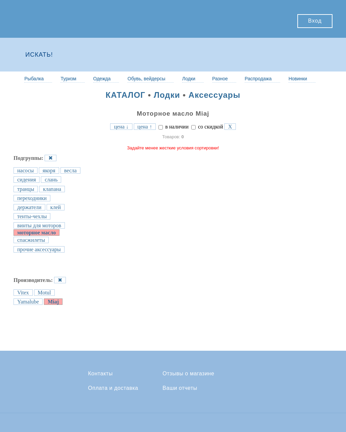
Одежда (102, 78)
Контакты (100, 373)
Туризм (68, 78)
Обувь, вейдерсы (146, 78)
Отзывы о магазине (188, 373)
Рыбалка (34, 78)
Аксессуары (215, 94)
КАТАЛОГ (126, 94)
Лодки (188, 78)
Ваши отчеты (180, 388)
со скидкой (207, 126)
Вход (315, 21)
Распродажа (258, 78)
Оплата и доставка (113, 388)
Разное (220, 78)
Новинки (298, 78)
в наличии (173, 126)
